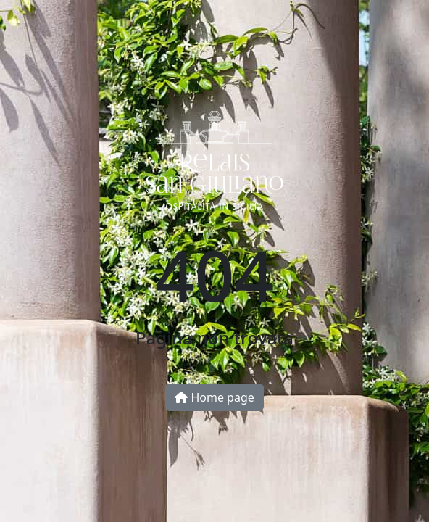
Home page (214, 397)
